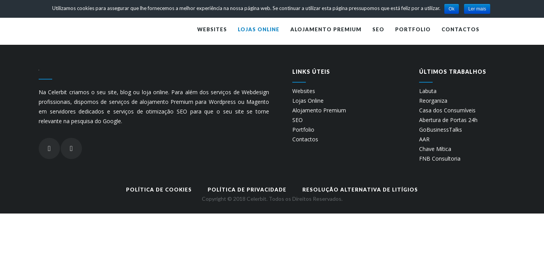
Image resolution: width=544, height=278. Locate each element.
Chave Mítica (435, 149)
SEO (297, 120)
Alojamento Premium (319, 110)
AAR (424, 139)
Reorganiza (433, 101)
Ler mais (477, 9)
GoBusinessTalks (440, 130)
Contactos (305, 139)
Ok (451, 9)
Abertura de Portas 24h (448, 120)
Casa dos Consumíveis (447, 110)
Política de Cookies (159, 189)
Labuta (428, 91)
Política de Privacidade (247, 189)
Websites (303, 91)
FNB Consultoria (439, 159)
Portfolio (303, 130)
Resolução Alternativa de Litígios (360, 189)
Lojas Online (308, 101)
